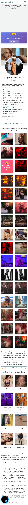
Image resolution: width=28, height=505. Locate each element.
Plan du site (20, 502)
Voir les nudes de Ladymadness (14, 123)
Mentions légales (9, 502)
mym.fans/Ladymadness (8, 120)
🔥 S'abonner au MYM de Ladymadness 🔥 (14, 368)
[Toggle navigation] (25, 2)
